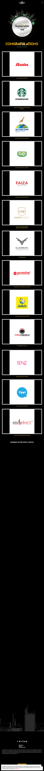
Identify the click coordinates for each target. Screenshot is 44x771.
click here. (17, 768)
